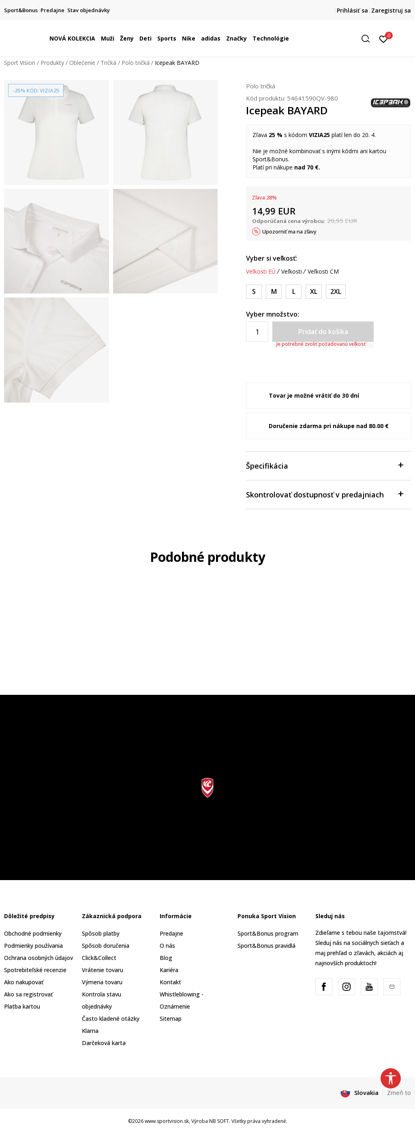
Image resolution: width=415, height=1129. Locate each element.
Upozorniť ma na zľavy (289, 231)
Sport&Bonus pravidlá (266, 945)
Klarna (90, 1031)
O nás (167, 945)
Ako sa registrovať (28, 994)
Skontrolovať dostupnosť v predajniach (324, 493)
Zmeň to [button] (399, 1092)
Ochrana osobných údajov (38, 958)
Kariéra (169, 970)
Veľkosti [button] (291, 271)
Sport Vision (19, 62)
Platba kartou (22, 1006)
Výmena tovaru (102, 982)
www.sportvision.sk (167, 1121)
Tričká (108, 62)
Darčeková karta (104, 1043)
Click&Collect (99, 958)
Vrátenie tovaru (102, 970)
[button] (368, 39)
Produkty (52, 62)
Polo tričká (136, 62)
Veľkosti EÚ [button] (261, 271)
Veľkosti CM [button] (323, 271)
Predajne (171, 933)
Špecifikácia (324, 465)
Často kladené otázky (110, 1018)
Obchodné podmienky (33, 933)
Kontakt (170, 982)
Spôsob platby (101, 933)
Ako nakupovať (23, 982)
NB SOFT (219, 1121)
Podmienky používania (33, 945)
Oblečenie (82, 62)
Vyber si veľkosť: (271, 258)
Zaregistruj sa (391, 10)
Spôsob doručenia (105, 945)
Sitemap (171, 1018)
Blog (166, 958)
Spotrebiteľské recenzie (35, 970)
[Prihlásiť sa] (384, 38)
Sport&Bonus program (267, 933)
